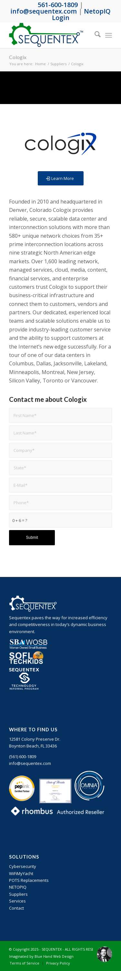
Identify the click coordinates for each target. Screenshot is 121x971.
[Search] (94, 35)
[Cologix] (60, 143)
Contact (16, 908)
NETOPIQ (17, 887)
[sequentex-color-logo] (50, 35)
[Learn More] (61, 178)
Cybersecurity (22, 866)
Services (17, 901)
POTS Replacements (29, 880)
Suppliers (18, 894)
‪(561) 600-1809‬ (22, 756)
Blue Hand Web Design (54, 956)
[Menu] (108, 35)
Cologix (17, 57)
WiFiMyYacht (21, 873)
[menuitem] (94, 35)
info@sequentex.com (30, 763)
